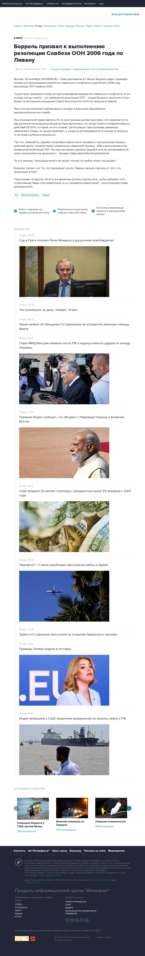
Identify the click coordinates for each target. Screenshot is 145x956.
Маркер (18, 913)
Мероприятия (116, 850)
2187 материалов (26, 831)
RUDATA (69, 907)
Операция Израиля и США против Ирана (30, 824)
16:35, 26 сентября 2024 (36, 38)
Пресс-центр (59, 850)
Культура (70, 26)
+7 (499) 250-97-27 (32, 882)
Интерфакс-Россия (71, 3)
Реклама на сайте (95, 850)
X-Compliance (21, 907)
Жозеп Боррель (30, 195)
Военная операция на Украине (70, 823)
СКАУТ (18, 910)
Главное (18, 26)
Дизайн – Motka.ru (104, 937)
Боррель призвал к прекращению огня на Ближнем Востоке (84, 69)
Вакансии (75, 850)
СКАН (68, 904)
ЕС (16, 195)
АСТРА (18, 916)
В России (29, 26)
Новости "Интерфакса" (75, 901)
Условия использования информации (72, 937)
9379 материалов (65, 829)
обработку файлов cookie (49, 875)
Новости (98, 26)
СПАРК (18, 904)
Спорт (60, 26)
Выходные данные (63, 940)
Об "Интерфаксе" (34, 3)
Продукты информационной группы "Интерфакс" (62, 890)
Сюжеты (108, 26)
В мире (39, 26)
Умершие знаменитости (110, 821)
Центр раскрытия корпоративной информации (80, 912)
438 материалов (104, 826)
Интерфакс (72, 14)
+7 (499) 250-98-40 (102, 880)
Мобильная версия (12, 3)
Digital (89, 26)
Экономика (50, 26)
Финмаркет (90, 3)
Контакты (19, 850)
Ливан (45, 195)
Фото (117, 26)
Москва (80, 26)
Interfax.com (53, 3)
